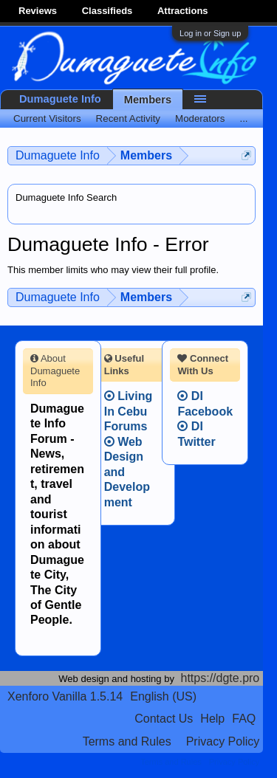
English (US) (163, 696)
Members (147, 100)
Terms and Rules (127, 741)
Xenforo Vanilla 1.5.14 (65, 696)
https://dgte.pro (220, 678)
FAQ (244, 718)
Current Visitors (47, 118)
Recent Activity (128, 118)
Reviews (37, 10)
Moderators (200, 118)
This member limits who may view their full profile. (113, 269)
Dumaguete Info (60, 99)
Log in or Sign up (210, 33)
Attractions (182, 10)
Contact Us (163, 718)
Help (212, 718)
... (243, 118)
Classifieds (107, 10)
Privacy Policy (223, 741)
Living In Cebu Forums (128, 411)
